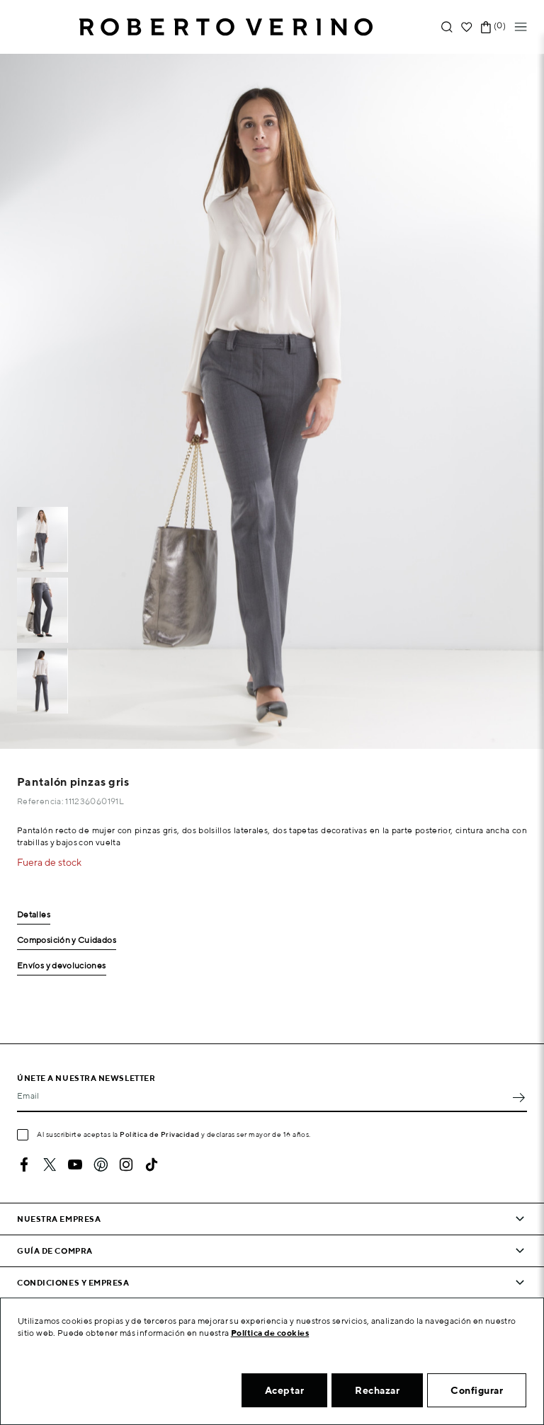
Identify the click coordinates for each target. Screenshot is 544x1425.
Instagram (126, 1164)
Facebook (24, 1164)
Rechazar (377, 1390)
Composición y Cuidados (66, 940)
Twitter (49, 1164)
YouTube (75, 1164)
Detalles (33, 915)
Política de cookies (270, 1332)
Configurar (476, 1390)
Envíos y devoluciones (61, 966)
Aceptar (285, 1390)
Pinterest (101, 1164)
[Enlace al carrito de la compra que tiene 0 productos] (486, 27)
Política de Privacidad (159, 1134)
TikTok (151, 1164)
